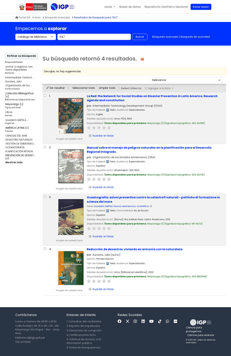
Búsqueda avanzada (165, 37)
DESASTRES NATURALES (18, 139)
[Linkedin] (144, 321)
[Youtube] (152, 321)
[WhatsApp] (168, 321)
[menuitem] (166, 6)
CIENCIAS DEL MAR (16, 135)
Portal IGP (22, 17)
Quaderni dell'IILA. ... (17, 120)
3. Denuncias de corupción (84, 330)
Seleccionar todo (84, 88)
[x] (128, 321)
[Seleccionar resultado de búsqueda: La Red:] (45, 95)
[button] (109, 6)
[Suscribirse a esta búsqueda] (142, 59)
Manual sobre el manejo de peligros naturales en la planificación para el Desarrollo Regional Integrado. (149, 150)
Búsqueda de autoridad (195, 37)
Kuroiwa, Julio (13, 81)
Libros (8, 112)
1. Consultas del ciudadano (84, 321)
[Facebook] (120, 321)
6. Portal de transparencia (83, 347)
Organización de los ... (18, 85)
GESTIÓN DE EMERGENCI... (20, 143)
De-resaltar (55, 88)
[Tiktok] (160, 321)
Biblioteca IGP (60, 14)
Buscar (140, 37)
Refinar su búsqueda (21, 56)
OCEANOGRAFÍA (15, 147)
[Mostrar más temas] (14, 162)
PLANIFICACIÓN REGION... (19, 151)
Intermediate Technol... (19, 77)
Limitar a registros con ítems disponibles (19, 68)
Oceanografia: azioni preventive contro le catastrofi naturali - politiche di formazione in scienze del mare (153, 199)
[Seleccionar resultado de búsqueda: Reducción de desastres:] (45, 249)
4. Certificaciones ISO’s (81, 335)
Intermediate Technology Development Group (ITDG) (127, 106)
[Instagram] (136, 321)
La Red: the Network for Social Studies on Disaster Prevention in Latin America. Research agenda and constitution (152, 98)
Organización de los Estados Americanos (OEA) (124, 157)
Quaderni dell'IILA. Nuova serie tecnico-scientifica (121, 206)
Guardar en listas (101, 135)
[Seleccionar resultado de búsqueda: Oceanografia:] (45, 197)
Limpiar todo (107, 88)
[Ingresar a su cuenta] (201, 6)
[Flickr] (176, 321)
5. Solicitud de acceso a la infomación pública (84, 341)
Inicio (38, 17)
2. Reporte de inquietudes (83, 326)
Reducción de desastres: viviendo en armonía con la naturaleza (134, 249)
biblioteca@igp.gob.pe (30, 337)
